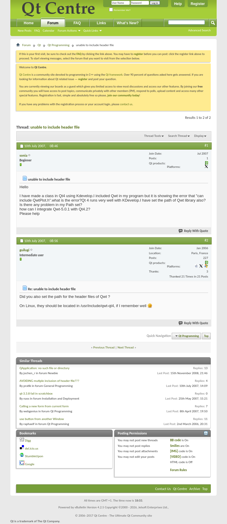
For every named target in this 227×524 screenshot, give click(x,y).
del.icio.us (31, 448)
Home (28, 23)
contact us (126, 104)
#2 (206, 240)
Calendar (48, 31)
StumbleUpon (34, 456)
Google (30, 464)
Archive (194, 489)
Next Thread (126, 347)
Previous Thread (104, 347)
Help (178, 4)
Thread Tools (152, 136)
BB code (175, 440)
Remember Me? (120, 10)
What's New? (128, 23)
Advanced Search (199, 30)
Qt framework (114, 75)
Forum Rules (178, 470)
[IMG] (174, 451)
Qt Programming (58, 45)
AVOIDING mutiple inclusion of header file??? (49, 381)
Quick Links (90, 31)
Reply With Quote (193, 231)
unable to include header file (55, 127)
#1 (206, 145)
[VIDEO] (175, 457)
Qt (39, 45)
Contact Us (163, 489)
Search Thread (177, 136)
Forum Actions (67, 31)
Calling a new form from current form (44, 406)
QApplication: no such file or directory (44, 368)
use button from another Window (42, 419)
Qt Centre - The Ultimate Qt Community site (123, 515)
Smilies (174, 446)
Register (198, 4)
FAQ (37, 31)
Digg (28, 440)
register (82, 79)
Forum (52, 23)
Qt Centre (25, 75)
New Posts (24, 31)
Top (206, 336)
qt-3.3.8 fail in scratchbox (36, 393)
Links (101, 23)
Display (199, 136)
